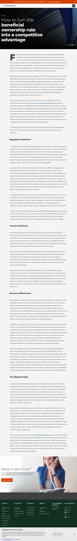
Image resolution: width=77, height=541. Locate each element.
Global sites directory (19, 513)
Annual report (5, 511)
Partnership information (17, 508)
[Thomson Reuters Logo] (9, 6)
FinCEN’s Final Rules (50, 211)
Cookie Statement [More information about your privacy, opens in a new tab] (7, 539)
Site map (17, 516)
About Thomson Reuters (5, 508)
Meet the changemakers (54, 1)
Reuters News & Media (43, 508)
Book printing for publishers (56, 508)
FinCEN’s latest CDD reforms (45, 435)
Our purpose (5, 520)
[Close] (74, 534)
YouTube (67, 517)
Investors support (31, 510)
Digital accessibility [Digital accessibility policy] (6, 516)
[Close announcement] (75, 2)
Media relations (30, 512)
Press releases (5, 523)
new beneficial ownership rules (45, 103)
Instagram (68, 510)
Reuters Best (43, 511)
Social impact (5, 525)
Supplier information (19, 511)
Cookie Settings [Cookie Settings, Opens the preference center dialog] (57, 534)
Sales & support (30, 507)
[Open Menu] (73, 5)
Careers (4, 513)
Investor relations (6, 518)
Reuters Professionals (45, 513)
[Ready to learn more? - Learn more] (7, 480)
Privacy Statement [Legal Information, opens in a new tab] (15, 539)
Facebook (68, 507)
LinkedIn (67, 512)
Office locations (30, 514)
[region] (38, 534)
